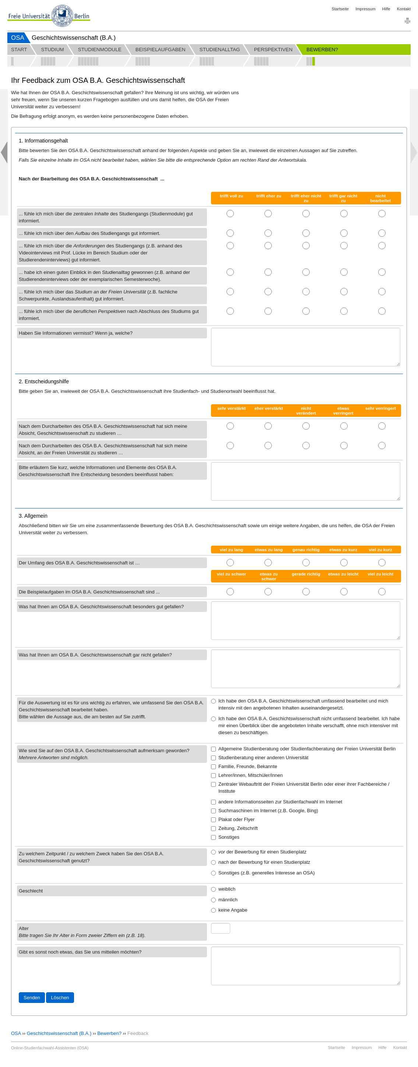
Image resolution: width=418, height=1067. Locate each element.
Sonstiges (225, 837)
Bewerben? (109, 1033)
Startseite (340, 9)
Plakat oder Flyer (232, 819)
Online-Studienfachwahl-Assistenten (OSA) (49, 1048)
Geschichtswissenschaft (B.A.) (59, 1033)
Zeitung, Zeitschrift (234, 828)
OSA (17, 37)
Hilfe (386, 9)
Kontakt (404, 9)
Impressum (365, 9)
